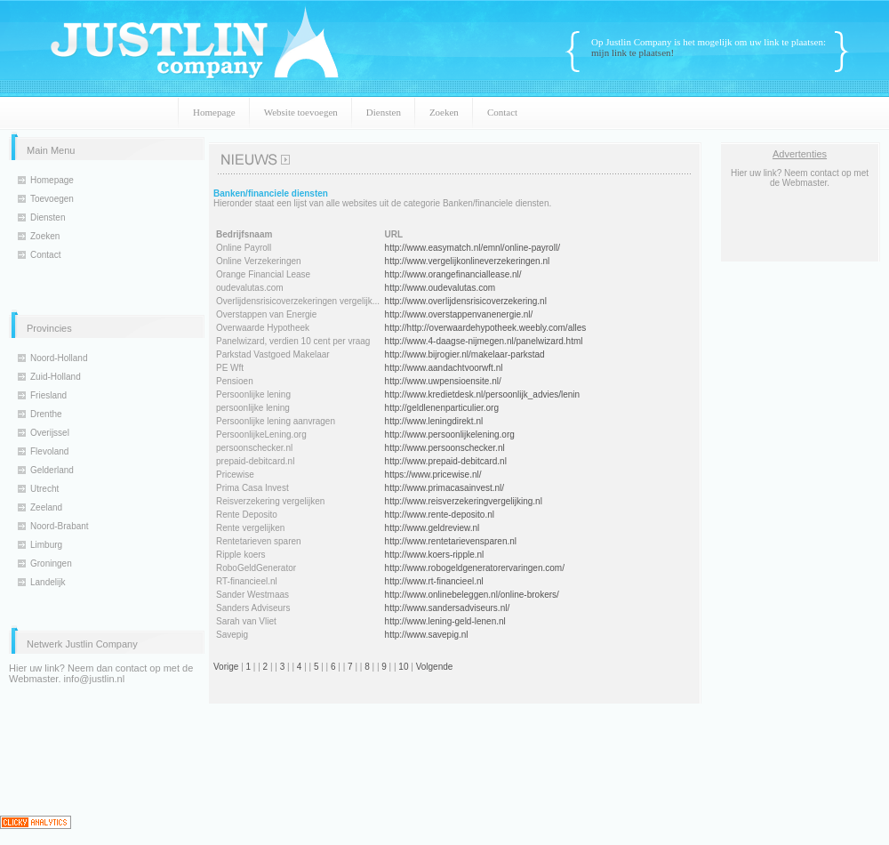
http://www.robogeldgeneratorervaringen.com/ (475, 568)
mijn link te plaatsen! (632, 52)
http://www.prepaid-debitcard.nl (446, 461)
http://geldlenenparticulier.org (442, 408)
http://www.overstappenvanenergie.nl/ (459, 314)
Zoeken (444, 112)
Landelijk (47, 582)
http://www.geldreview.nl (432, 528)
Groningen (51, 563)
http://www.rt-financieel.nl (434, 581)
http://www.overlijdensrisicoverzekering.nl (466, 301)
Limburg (46, 545)
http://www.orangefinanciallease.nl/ (453, 274)
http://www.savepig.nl (427, 635)
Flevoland (49, 451)
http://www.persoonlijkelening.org (450, 434)
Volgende (434, 667)
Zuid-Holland (55, 377)
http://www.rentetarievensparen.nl (451, 541)
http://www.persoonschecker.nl (445, 448)
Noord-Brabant (59, 526)
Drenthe (46, 414)
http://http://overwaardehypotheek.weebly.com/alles (486, 328)
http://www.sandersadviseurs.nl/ (447, 608)
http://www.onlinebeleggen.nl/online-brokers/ (472, 595)
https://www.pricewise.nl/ (433, 474)
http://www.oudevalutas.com (440, 288)
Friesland (48, 395)
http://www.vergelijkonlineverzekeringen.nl (467, 261)
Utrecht (44, 489)
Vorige (225, 667)
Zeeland (46, 507)
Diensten (383, 112)
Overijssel (49, 433)
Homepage (214, 112)
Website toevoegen (301, 112)
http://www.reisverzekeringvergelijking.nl (463, 501)
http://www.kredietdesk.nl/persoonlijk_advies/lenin (483, 394)
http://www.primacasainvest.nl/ (445, 488)
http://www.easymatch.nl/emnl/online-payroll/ (472, 248)
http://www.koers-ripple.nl (435, 554)
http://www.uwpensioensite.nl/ (443, 381)
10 (403, 667)
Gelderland (52, 470)
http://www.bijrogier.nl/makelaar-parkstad (465, 354)
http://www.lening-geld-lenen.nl (445, 621)
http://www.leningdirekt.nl (434, 421)
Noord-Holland (58, 358)
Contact (502, 112)
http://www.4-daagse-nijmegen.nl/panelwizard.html (484, 341)
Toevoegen (52, 199)
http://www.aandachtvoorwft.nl (444, 368)
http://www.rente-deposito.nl (439, 514)
